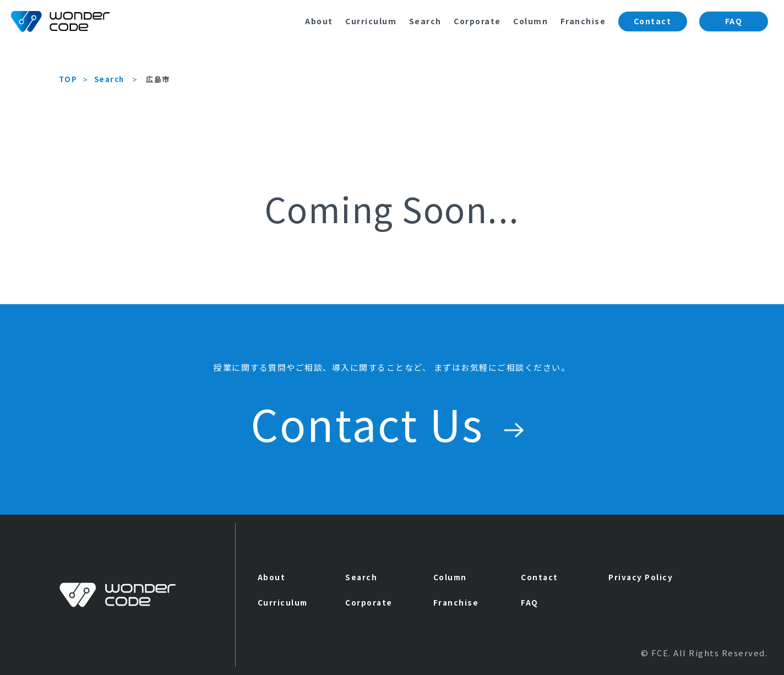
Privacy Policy (640, 576)
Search (425, 20)
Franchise (583, 20)
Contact (653, 20)
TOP (68, 79)
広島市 (158, 79)
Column (530, 20)
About (319, 20)
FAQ (734, 20)
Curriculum (370, 20)
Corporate (477, 20)
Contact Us (392, 423)
